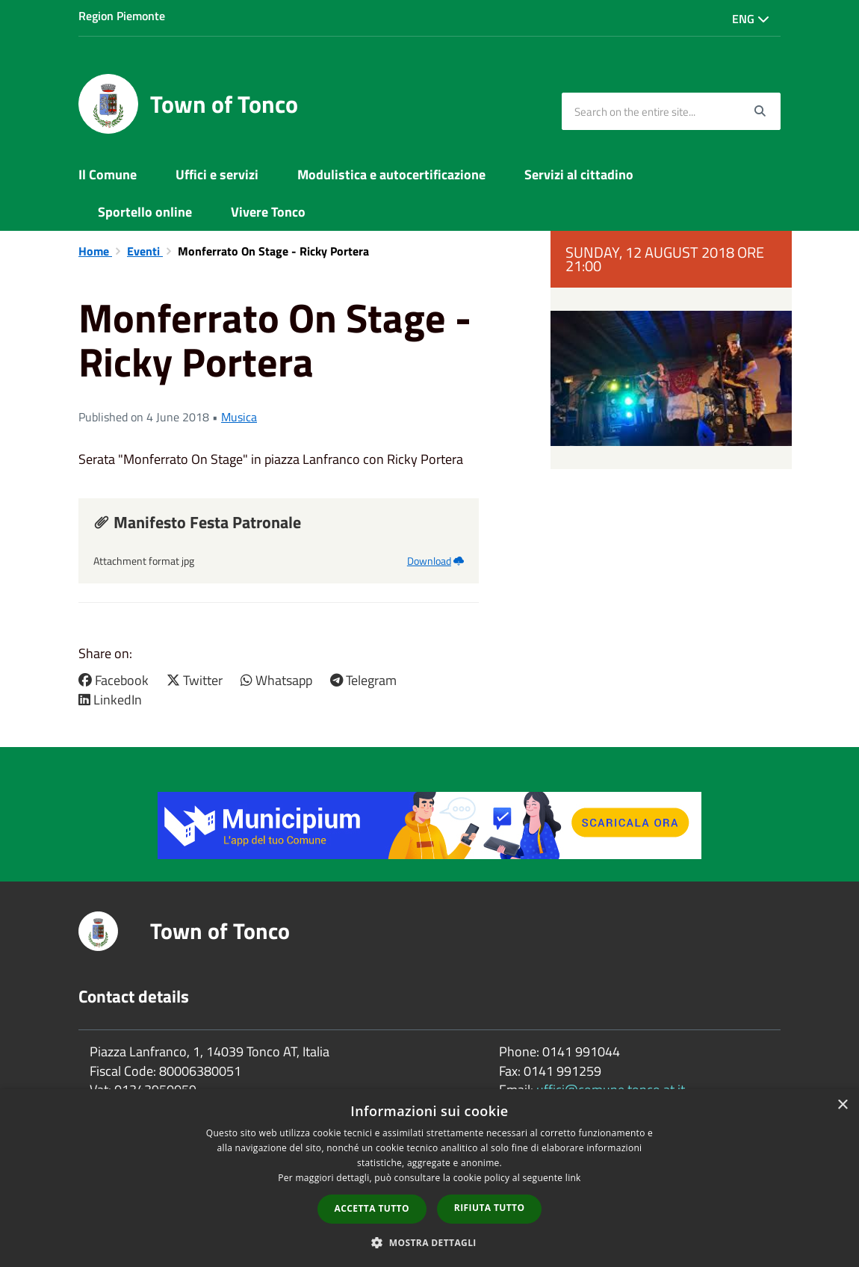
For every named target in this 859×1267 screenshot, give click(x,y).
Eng (750, 19)
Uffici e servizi (217, 174)
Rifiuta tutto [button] (489, 1207)
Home (95, 251)
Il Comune (107, 174)
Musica (239, 417)
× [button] (842, 1105)
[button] (429, 1242)
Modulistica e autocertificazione (391, 174)
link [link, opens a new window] (573, 1177)
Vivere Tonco (268, 212)
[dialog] (429, 1178)
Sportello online (145, 212)
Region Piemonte (121, 16)
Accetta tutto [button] (372, 1208)
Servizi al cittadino (578, 174)
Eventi (145, 251)
